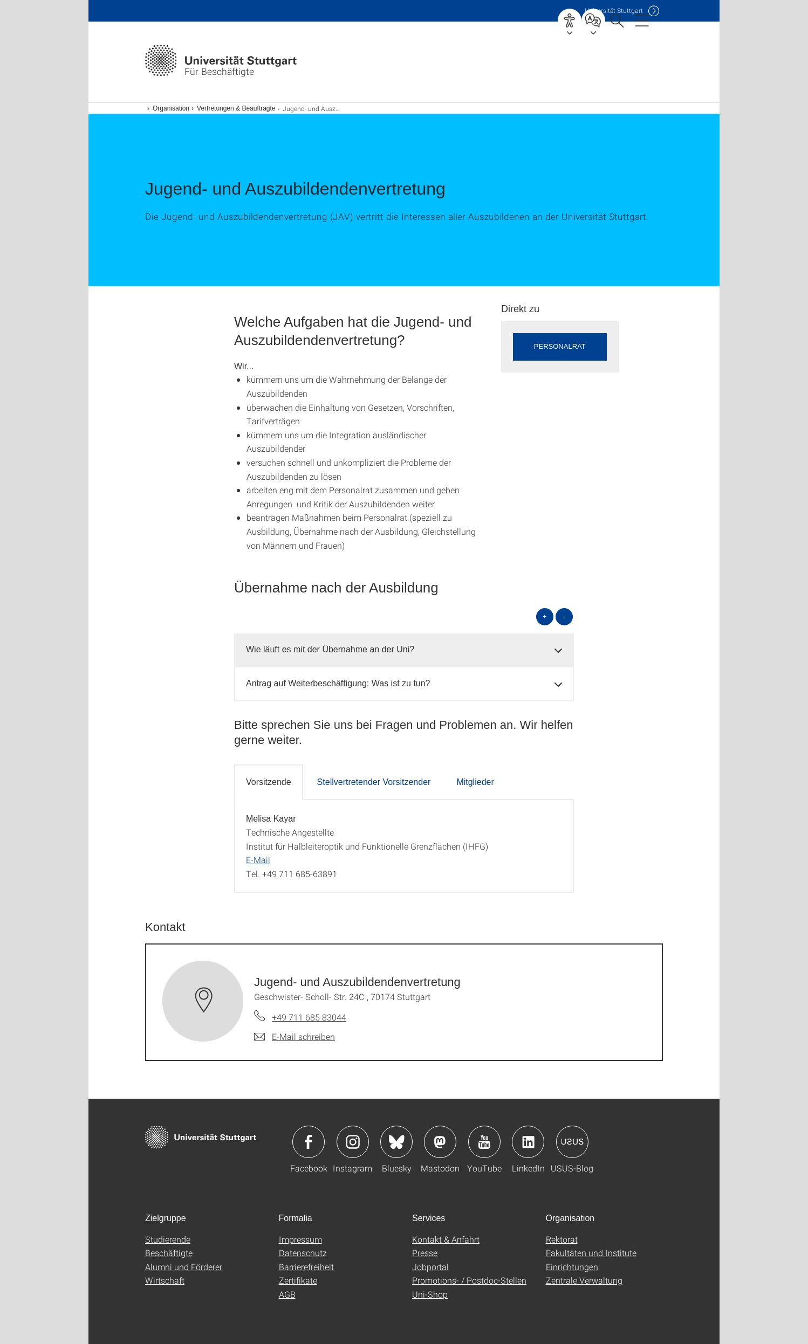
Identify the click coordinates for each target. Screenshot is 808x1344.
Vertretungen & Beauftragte (236, 108)
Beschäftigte (169, 1252)
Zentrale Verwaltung (584, 1280)
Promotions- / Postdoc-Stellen (469, 1280)
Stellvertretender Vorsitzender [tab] (374, 782)
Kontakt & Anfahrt (446, 1239)
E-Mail (258, 859)
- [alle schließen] (564, 616)
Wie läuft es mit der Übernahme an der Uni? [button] (330, 649)
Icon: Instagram (353, 1142)
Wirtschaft (164, 1280)
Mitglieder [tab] (475, 782)
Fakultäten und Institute (591, 1252)
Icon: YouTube (484, 1142)
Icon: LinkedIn (528, 1142)
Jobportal (430, 1266)
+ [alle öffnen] (545, 616)
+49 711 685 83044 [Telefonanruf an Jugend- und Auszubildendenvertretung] (309, 1017)
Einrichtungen (572, 1266)
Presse (424, 1252)
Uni (614, 10)
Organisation (171, 108)
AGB (287, 1294)
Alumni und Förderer (183, 1266)
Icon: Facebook (308, 1142)
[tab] (404, 649)
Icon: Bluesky (396, 1142)
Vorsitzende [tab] (268, 782)
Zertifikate (298, 1280)
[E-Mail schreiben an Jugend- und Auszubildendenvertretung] (294, 1037)
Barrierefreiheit (306, 1266)
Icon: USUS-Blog (572, 1142)
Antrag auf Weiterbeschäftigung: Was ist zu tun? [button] (338, 683)
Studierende (167, 1239)
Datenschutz (303, 1252)
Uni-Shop (430, 1294)
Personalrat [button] (560, 346)
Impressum (300, 1239)
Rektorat (562, 1239)
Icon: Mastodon (440, 1142)
